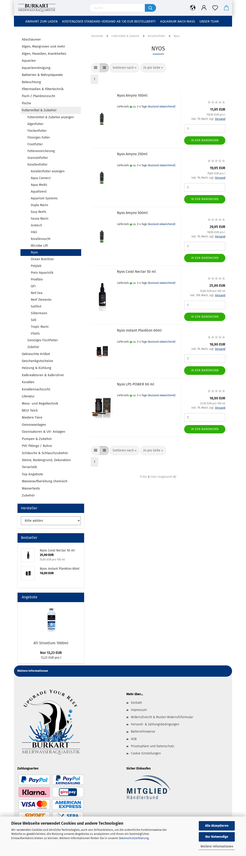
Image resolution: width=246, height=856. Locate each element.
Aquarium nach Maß (177, 21)
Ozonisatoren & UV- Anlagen (43, 432)
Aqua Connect (41, 178)
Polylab (36, 266)
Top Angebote (32, 474)
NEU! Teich (30, 410)
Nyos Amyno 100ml (132, 95)
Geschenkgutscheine (37, 361)
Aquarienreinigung (36, 68)
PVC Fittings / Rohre (37, 446)
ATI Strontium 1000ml (51, 643)
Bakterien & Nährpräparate (42, 75)
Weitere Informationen (217, 846)
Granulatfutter (37, 158)
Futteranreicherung (41, 151)
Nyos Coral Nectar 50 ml (136, 271)
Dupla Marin (39, 205)
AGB (133, 739)
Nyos (34, 252)
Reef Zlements (41, 300)
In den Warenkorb (205, 140)
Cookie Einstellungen (146, 753)
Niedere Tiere (32, 417)
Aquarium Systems (44, 198)
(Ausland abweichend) (161, 106)
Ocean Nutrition (42, 259)
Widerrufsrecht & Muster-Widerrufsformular (162, 717)
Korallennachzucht (36, 389)
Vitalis (35, 333)
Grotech (36, 225)
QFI (33, 286)
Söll (33, 320)
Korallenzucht (40, 239)
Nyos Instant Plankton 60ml (139, 330)
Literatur (28, 396)
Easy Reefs (38, 212)
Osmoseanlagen (34, 425)
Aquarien (29, 61)
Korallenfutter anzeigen (48, 171)
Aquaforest (39, 192)
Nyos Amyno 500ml (132, 213)
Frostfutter (35, 144)
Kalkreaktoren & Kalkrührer (43, 375)
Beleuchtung (31, 82)
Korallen (28, 382)
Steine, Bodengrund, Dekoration (46, 460)
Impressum (139, 710)
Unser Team (209, 21)
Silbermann (39, 313)
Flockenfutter (37, 131)
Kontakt (136, 703)
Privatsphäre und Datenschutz (152, 746)
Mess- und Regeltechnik (40, 403)
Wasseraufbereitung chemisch (44, 481)
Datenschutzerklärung (134, 838)
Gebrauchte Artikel (36, 354)
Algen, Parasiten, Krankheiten (44, 54)
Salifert (36, 306)
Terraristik (29, 467)
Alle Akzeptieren (216, 826)
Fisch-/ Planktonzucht (38, 96)
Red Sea (36, 293)
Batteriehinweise (143, 731)
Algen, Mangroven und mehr (43, 46)
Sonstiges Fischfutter (42, 340)
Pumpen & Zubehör (37, 439)
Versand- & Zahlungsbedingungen (155, 724)
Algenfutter (35, 124)
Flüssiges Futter (38, 137)
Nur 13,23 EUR (51, 653)
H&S (34, 232)
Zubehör (33, 347)
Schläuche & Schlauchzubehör (45, 453)
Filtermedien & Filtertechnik (43, 89)
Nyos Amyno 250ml (132, 154)
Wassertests (31, 488)
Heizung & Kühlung (36, 368)
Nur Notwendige (216, 837)
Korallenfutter (37, 164)
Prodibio (37, 279)
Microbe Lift (39, 246)
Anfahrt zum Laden (41, 21)
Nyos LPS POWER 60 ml (135, 384)
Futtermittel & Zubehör (39, 110)
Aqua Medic (39, 185)
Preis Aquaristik (42, 273)
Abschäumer (31, 39)
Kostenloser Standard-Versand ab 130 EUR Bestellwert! (109, 21)
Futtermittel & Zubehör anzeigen (50, 117)
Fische (26, 103)
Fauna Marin (39, 219)
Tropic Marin (40, 327)
